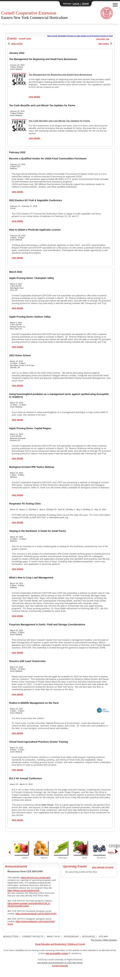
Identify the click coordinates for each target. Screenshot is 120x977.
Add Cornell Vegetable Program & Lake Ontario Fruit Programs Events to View (80, 36)
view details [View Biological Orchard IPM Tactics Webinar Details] (17, 495)
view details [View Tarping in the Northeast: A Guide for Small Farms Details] (17, 569)
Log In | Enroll (81, 3)
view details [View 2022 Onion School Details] (17, 385)
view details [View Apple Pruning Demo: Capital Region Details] (17, 458)
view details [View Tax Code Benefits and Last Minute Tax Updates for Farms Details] (34, 138)
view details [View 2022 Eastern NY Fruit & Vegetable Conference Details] (17, 221)
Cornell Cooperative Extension (34, 15)
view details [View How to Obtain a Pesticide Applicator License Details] (17, 257)
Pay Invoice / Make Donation (104, 940)
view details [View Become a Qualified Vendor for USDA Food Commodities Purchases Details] (17, 191)
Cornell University (60, 966)
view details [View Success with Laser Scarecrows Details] (17, 694)
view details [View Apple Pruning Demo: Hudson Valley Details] (17, 346)
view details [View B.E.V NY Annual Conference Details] (17, 820)
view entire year (102, 39)
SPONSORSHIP (71, 936)
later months (105, 43)
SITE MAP (103, 936)
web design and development (50, 963)
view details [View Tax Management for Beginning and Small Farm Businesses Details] (34, 96)
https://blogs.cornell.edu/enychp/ (23, 890)
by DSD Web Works (74, 963)
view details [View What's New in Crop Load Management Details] (17, 616)
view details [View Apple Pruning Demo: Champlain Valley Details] (17, 308)
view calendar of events (102, 867)
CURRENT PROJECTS (32, 936)
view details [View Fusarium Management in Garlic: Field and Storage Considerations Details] (17, 652)
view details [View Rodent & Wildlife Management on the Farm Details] (17, 733)
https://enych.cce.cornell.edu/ (35, 877)
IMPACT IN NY (53, 936)
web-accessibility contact (56, 953)
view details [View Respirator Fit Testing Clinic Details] (17, 522)
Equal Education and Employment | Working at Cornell (60, 944)
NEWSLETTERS (10, 936)
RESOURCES (88, 936)
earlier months (15, 43)
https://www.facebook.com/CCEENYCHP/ (36, 913)
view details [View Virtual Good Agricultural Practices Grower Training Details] (17, 769)
